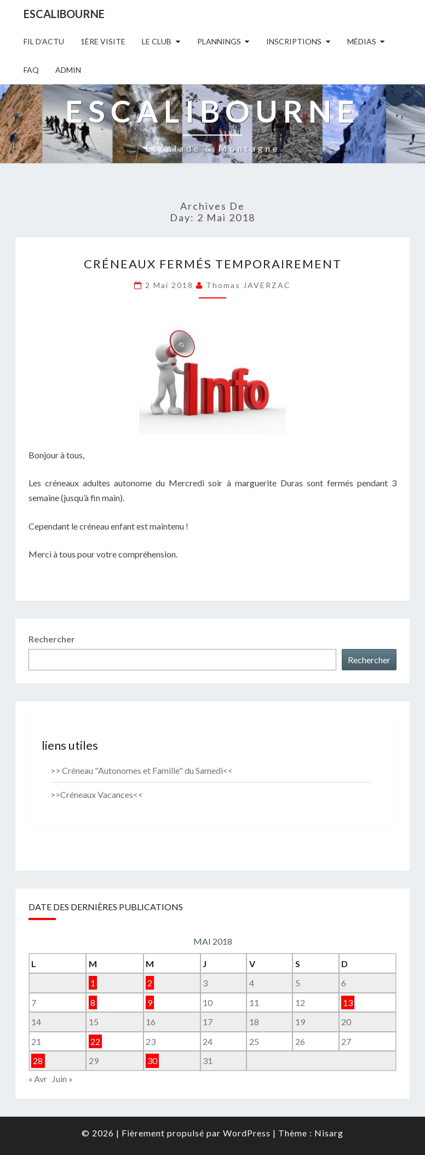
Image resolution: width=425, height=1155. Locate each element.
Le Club (156, 41)
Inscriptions (293, 41)
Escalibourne (64, 13)
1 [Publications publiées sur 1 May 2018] (92, 983)
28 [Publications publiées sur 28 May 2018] (38, 1060)
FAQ (31, 69)
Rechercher (51, 639)
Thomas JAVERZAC (248, 285)
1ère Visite (103, 41)
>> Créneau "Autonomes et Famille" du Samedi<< (141, 770)
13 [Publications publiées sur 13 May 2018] (348, 1002)
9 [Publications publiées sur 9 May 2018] (149, 1002)
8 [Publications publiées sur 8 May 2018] (92, 1002)
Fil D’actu (44, 41)
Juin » (62, 1078)
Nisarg (328, 1133)
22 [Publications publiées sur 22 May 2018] (95, 1041)
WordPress (247, 1133)
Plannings (219, 41)
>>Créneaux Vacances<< (96, 794)
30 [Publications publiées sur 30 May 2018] (152, 1060)
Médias (361, 41)
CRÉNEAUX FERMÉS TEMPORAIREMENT (213, 263)
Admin (68, 69)
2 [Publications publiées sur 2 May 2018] (149, 983)
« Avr (37, 1078)
